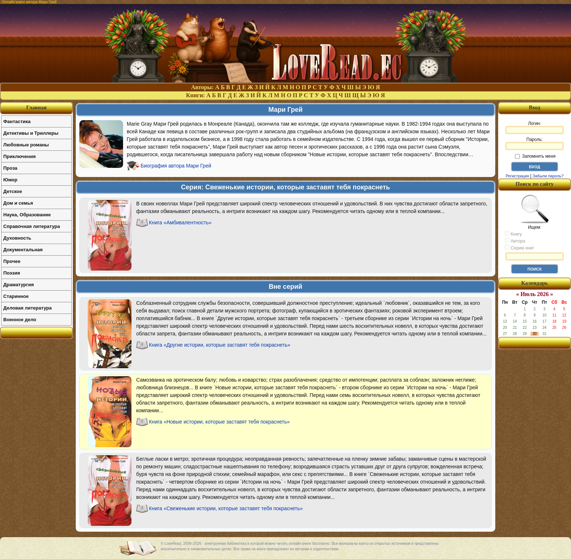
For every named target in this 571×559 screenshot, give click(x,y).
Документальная (23, 249)
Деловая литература (27, 308)
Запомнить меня (535, 156)
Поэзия (11, 273)
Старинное (16, 296)
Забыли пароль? (548, 176)
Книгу (513, 234)
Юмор (10, 179)
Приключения (19, 156)
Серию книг (519, 248)
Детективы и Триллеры (30, 133)
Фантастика (17, 121)
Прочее (11, 261)
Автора (515, 241)
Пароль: (534, 143)
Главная (36, 107)
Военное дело (19, 319)
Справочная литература (31, 226)
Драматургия (18, 284)
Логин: (534, 127)
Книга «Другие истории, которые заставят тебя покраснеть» (219, 345)
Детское (12, 191)
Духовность (17, 238)
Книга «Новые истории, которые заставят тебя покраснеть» (219, 422)
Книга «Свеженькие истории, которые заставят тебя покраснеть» (226, 508)
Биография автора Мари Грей (176, 166)
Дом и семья (18, 203)
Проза (10, 168)
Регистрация (517, 176)
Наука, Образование (27, 214)
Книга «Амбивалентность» (180, 222)
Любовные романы (26, 144)
